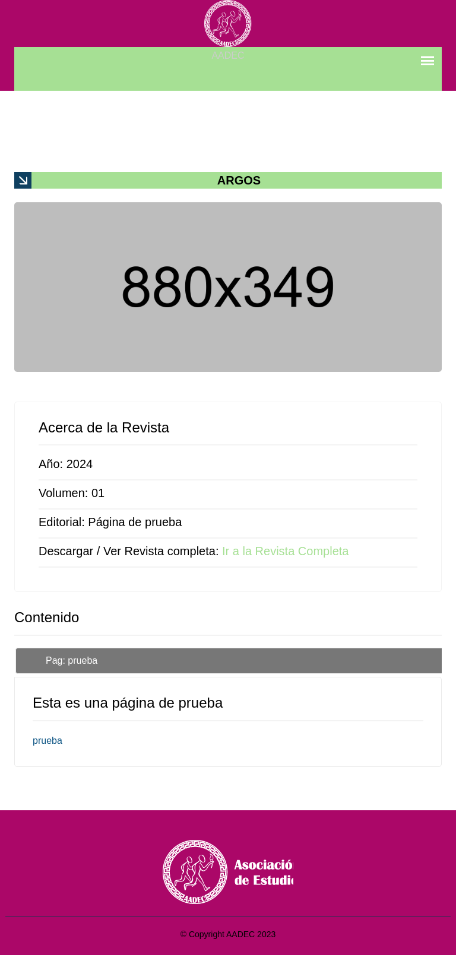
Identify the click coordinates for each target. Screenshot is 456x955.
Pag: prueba (71, 660)
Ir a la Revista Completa (285, 551)
